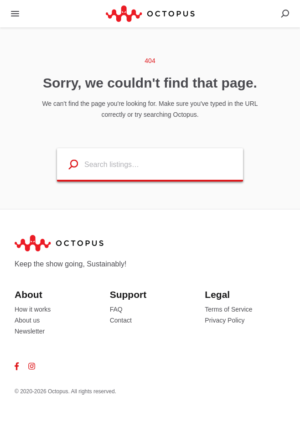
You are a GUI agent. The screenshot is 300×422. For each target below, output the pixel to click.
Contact (121, 320)
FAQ (116, 309)
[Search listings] (68, 164)
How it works (33, 309)
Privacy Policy (224, 320)
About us (27, 320)
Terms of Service (228, 309)
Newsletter (30, 331)
